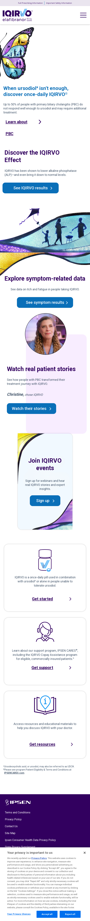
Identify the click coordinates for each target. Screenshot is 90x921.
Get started (42, 599)
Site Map (10, 833)
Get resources (42, 744)
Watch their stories (29, 408)
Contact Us (11, 826)
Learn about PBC (16, 128)
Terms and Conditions (17, 812)
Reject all (70, 916)
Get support (42, 667)
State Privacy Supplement (20, 847)
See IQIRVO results (30, 188)
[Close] (84, 854)
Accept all (47, 916)
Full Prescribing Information (30, 3)
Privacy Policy (13, 819)
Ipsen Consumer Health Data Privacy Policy (30, 840)
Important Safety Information (59, 3)
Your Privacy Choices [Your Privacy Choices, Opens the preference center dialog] (19, 915)
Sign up (42, 500)
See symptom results (45, 302)
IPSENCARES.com (14, 773)
